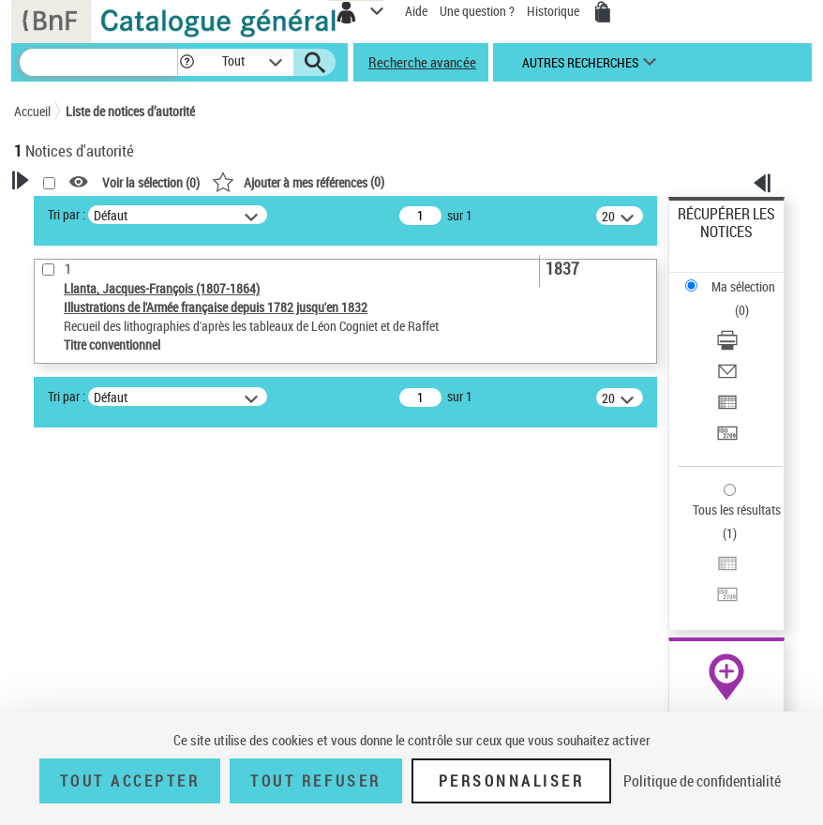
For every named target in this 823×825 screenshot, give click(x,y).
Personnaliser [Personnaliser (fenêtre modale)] (512, 781)
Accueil (32, 111)
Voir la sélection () (151, 182)
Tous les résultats (737, 509)
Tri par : (66, 214)
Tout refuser (315, 781)
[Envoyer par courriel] (727, 377)
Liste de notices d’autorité (130, 111)
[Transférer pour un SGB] (727, 439)
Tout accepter (130, 781)
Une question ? (477, 11)
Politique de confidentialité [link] (702, 781)
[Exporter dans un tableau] (727, 408)
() (298, 181)
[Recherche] (98, 62)
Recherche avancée (422, 61)
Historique (554, 11)
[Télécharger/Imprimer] (727, 346)
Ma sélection (743, 286)
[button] (187, 62)
